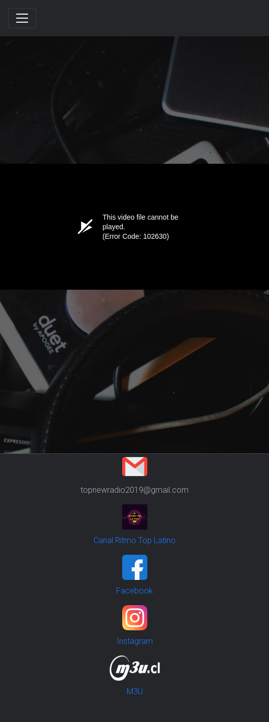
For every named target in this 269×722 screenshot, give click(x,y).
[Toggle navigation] (22, 18)
